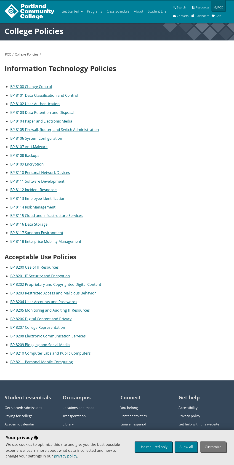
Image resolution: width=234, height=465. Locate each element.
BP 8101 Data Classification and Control (44, 95)
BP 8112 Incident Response (33, 189)
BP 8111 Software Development (37, 181)
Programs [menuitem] (94, 11)
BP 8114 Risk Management (33, 207)
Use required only (153, 446)
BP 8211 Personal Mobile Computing (41, 361)
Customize (213, 446)
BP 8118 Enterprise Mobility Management (45, 241)
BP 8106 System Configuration (36, 138)
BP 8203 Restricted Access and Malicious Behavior (53, 293)
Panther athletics (133, 416)
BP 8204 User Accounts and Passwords (43, 301)
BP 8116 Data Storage (29, 224)
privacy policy (65, 456)
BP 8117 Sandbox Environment (36, 232)
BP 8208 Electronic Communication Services (48, 336)
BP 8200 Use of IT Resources (34, 267)
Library (68, 424)
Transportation (74, 416)
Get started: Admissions (23, 407)
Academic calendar (19, 424)
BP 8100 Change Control (31, 86)
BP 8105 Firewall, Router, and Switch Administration (54, 129)
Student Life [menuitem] (157, 11)
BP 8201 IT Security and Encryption (40, 275)
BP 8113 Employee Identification (37, 198)
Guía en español (133, 424)
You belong (129, 407)
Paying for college (18, 416)
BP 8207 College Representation (37, 327)
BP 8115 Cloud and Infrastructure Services (46, 215)
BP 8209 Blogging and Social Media (40, 344)
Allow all (186, 446)
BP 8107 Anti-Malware (29, 146)
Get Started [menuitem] (70, 11)
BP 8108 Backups (24, 155)
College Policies (34, 31)
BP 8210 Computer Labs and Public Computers (50, 353)
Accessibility (188, 407)
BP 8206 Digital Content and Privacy (41, 318)
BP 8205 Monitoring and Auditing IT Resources (50, 310)
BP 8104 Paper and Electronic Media (41, 121)
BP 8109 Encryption (27, 164)
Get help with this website (198, 424)
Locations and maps (78, 407)
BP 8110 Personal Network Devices (40, 172)
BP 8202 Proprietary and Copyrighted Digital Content (55, 284)
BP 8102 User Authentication (35, 103)
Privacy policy (189, 416)
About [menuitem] (138, 11)
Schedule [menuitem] (118, 11)
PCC (8, 54)
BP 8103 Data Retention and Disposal (42, 112)
